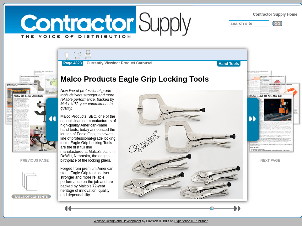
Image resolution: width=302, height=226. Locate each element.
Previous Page (34, 160)
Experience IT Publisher (190, 221)
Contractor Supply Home (275, 14)
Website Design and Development (117, 221)
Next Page (270, 160)
